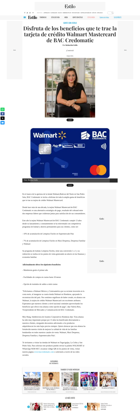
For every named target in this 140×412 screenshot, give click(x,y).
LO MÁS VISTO (70, 397)
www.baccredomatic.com (44, 352)
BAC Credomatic (53, 363)
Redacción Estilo (71, 45)
